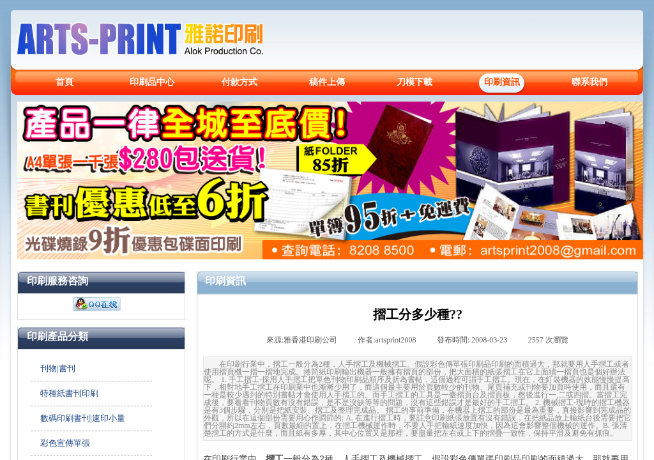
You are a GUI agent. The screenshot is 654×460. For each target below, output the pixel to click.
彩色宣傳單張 (65, 443)
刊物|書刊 (57, 368)
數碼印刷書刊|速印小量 (82, 418)
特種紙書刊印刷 (69, 393)
